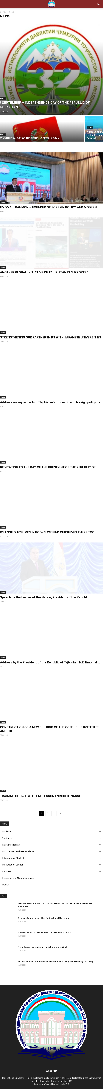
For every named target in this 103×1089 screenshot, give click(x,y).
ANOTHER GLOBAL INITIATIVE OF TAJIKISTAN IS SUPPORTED (44, 272)
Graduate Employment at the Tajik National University (43, 918)
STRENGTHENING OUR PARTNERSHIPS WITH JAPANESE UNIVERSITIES (50, 337)
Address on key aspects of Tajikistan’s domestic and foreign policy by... (51, 402)
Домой (3, 12)
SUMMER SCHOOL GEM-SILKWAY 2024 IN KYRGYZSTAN (44, 932)
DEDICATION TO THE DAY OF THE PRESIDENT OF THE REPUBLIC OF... (48, 467)
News (90, 128)
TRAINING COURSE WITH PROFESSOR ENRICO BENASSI (40, 796)
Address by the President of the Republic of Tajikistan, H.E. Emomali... (50, 662)
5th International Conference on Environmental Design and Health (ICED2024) (55, 961)
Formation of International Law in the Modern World (42, 947)
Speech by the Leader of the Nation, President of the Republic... (45, 597)
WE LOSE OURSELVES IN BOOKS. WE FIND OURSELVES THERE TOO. (47, 532)
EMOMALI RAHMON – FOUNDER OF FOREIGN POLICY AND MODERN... (49, 207)
